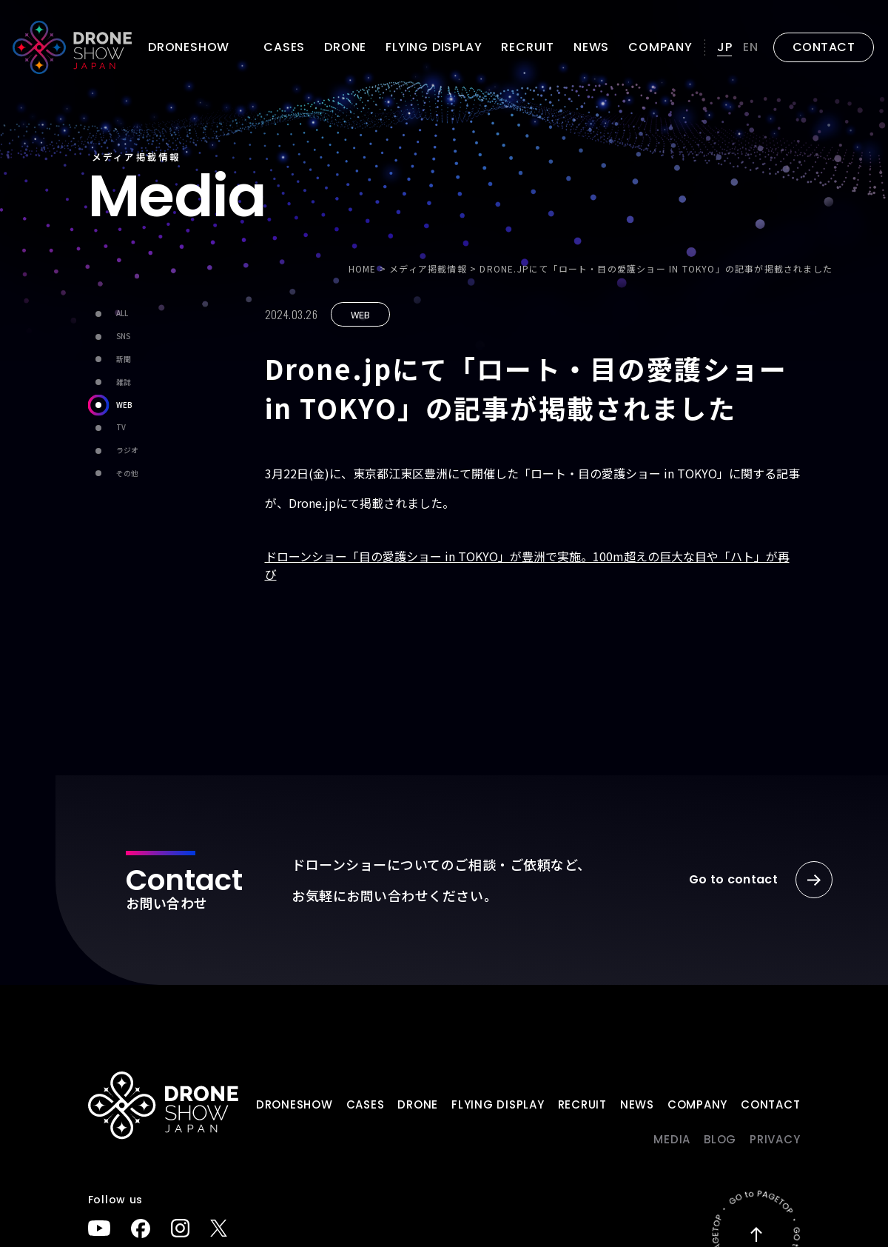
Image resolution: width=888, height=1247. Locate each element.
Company (660, 47)
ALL (108, 313)
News (591, 47)
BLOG (720, 1139)
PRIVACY (775, 1139)
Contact (770, 1104)
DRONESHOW (294, 1104)
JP (725, 47)
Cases (284, 47)
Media (671, 1139)
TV (107, 427)
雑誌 (109, 382)
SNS (109, 336)
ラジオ (113, 450)
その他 (113, 473)
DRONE (345, 47)
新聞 (109, 359)
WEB (110, 404)
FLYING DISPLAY (434, 47)
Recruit (527, 47)
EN (750, 47)
